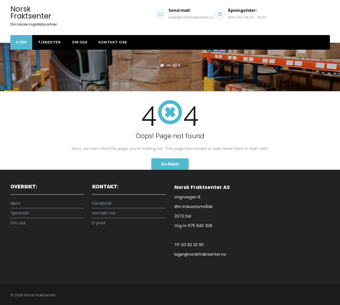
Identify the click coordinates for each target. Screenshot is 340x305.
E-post (98, 223)
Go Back (170, 164)
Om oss (79, 42)
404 (176, 65)
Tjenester (49, 42)
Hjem (21, 42)
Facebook (102, 203)
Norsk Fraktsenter (33, 15)
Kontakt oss (303, 16)
